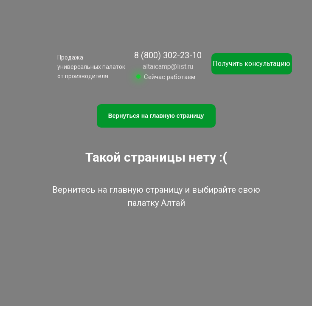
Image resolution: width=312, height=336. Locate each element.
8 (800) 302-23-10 (168, 55)
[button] (251, 63)
